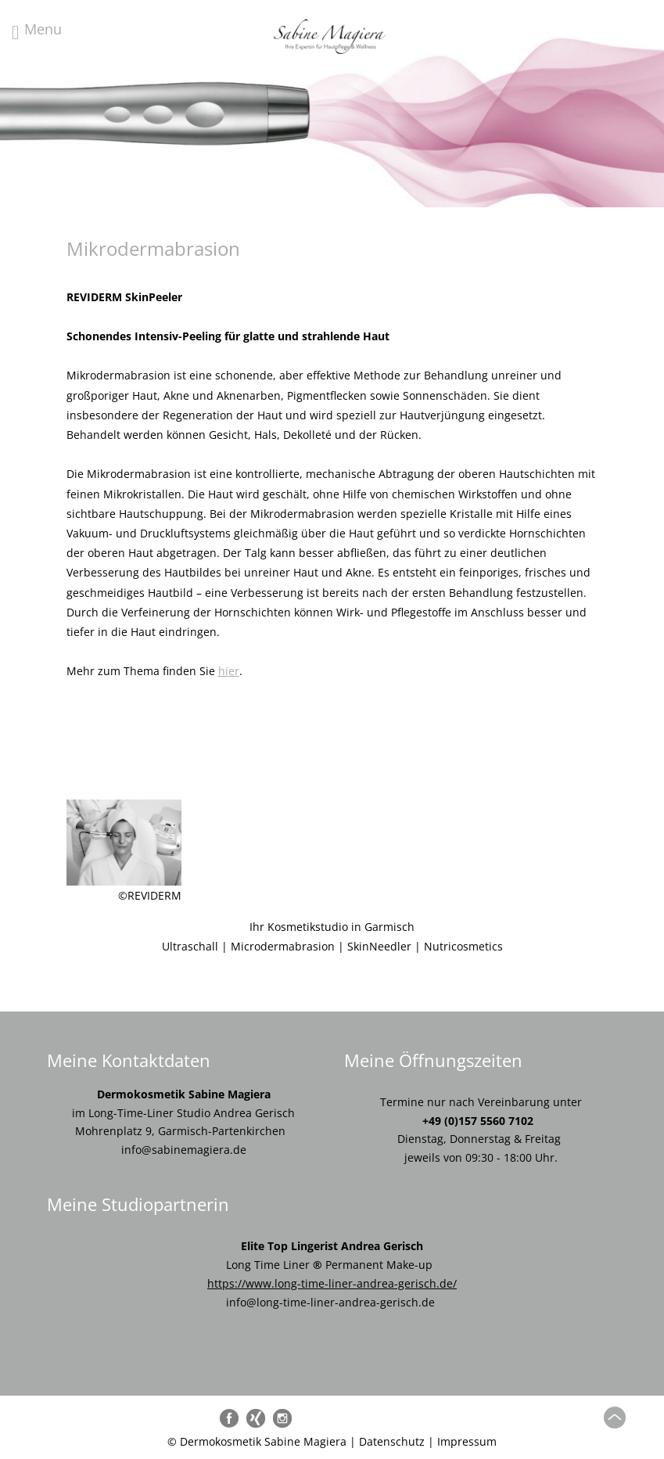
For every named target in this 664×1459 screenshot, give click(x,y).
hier (228, 670)
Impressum (467, 1441)
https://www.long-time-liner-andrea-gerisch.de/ (332, 1283)
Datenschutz (392, 1441)
